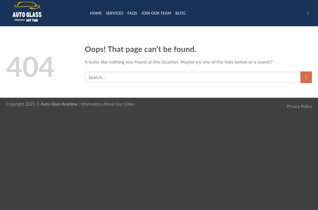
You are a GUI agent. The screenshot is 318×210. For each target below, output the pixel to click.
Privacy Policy (299, 106)
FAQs (132, 13)
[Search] (310, 13)
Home (96, 13)
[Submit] (306, 77)
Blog (180, 13)
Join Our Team (156, 13)
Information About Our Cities (107, 104)
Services (114, 13)
